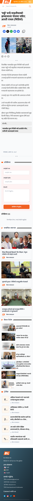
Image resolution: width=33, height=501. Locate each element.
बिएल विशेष (8, 319)
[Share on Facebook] (4, 31)
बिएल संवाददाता (10, 258)
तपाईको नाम (7, 169)
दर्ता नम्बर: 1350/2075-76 (9, 485)
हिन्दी (6, 470)
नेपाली (6, 467)
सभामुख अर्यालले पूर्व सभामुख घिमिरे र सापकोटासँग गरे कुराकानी (13, 310)
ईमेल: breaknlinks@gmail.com (11, 479)
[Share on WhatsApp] (11, 31)
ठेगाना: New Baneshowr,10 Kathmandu (13, 487)
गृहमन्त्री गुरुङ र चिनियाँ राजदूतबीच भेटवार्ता (15, 282)
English (7, 473)
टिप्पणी (5, 187)
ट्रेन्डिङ (6, 391)
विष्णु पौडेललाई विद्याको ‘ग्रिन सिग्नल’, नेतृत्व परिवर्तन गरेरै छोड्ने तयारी (14, 253)
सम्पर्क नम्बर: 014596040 (10, 482)
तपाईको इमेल (7, 178)
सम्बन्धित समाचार (10, 227)
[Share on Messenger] (14, 31)
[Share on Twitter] (7, 31)
